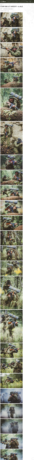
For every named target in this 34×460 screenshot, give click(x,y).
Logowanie (30, 1)
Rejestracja (27, 1)
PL (32, 1)
